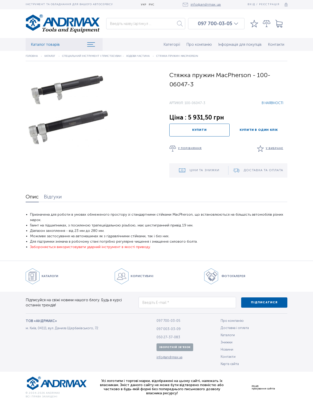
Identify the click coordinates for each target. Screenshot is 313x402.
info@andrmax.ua (169, 357)
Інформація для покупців (240, 44)
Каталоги (228, 335)
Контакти (276, 44)
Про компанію (199, 44)
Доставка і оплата (235, 328)
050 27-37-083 (168, 337)
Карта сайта (230, 364)
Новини (227, 349)
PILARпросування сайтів (263, 387)
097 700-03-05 (215, 23)
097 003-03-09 (168, 329)
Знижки (226, 342)
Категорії (171, 44)
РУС (151, 4)
